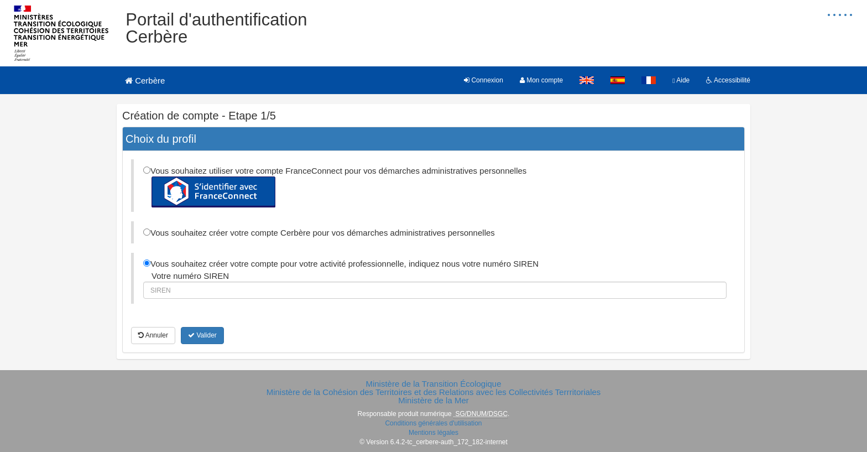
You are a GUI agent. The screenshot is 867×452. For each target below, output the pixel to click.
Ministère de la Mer (433, 400)
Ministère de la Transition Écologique (433, 383)
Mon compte (541, 80)
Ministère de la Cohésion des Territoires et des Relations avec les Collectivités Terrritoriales (434, 392)
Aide (681, 80)
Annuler (153, 335)
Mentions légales (433, 433)
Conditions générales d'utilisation (433, 423)
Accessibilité (728, 80)
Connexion (483, 80)
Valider (202, 335)
